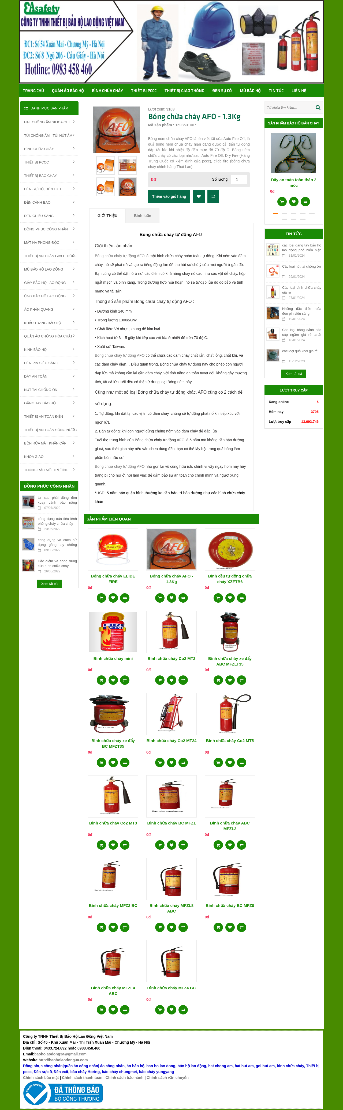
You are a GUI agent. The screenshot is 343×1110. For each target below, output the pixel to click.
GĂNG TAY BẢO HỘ (49, 402)
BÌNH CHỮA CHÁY (49, 148)
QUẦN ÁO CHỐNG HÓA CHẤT (49, 335)
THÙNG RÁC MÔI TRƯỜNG (49, 469)
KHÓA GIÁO (49, 456)
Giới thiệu (107, 216)
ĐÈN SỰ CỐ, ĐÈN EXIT (49, 188)
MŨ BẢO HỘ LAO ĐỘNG (49, 269)
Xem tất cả (49, 584)
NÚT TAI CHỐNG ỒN (49, 389)
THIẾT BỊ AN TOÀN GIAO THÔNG (50, 255)
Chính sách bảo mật (41, 1077)
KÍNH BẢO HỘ (49, 349)
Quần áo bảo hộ (68, 91)
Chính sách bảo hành (125, 1077)
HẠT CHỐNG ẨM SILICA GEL (49, 121)
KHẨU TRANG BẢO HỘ (49, 322)
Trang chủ (33, 91)
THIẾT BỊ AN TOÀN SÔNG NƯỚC (50, 429)
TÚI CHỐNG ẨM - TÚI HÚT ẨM (49, 135)
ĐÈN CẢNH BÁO (49, 202)
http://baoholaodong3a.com (63, 1060)
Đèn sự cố (222, 91)
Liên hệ (299, 91)
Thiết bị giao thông (184, 91)
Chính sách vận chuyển (168, 1077)
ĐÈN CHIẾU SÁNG (49, 215)
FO (199, 234)
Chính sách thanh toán (82, 1077)
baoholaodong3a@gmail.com (60, 1054)
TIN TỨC (276, 91)
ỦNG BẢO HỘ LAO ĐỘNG (49, 295)
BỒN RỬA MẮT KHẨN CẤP (49, 442)
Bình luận (142, 216)
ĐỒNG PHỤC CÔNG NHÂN (49, 228)
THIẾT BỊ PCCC (49, 161)
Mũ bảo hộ (250, 91)
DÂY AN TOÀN (49, 376)
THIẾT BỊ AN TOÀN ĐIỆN (49, 416)
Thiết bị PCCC (143, 91)
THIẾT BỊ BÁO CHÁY (49, 175)
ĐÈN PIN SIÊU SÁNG (49, 362)
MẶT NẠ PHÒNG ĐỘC (49, 242)
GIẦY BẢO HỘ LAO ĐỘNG (49, 282)
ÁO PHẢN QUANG (49, 309)
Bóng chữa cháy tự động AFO (120, 256)
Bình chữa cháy (107, 91)
